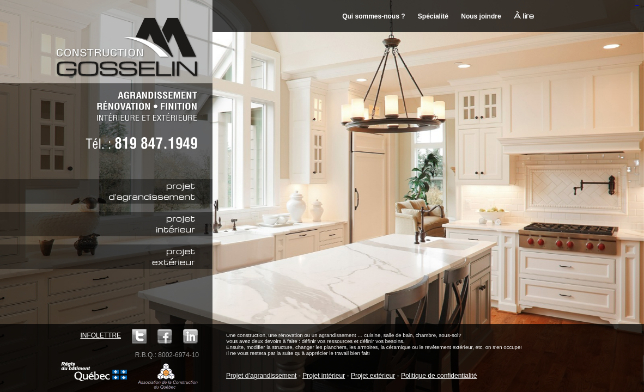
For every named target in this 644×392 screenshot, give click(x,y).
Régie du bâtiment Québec (94, 371)
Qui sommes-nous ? (373, 16)
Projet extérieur (373, 375)
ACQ (168, 375)
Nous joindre (481, 16)
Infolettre (100, 335)
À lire (524, 15)
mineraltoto (637, 5)
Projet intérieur (323, 375)
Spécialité (433, 16)
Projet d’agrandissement (261, 375)
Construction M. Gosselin (130, 41)
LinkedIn (190, 336)
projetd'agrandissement (152, 191)
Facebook (164, 336)
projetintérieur (175, 224)
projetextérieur (173, 256)
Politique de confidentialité (439, 375)
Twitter (139, 336)
